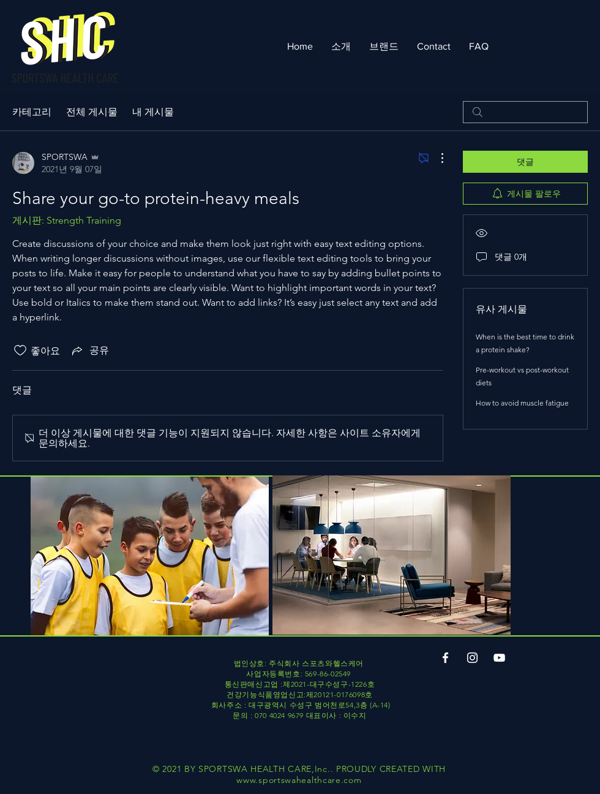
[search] (525, 112)
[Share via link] (89, 350)
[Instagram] (472, 658)
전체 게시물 (92, 112)
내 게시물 (153, 112)
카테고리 (31, 112)
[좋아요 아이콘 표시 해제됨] (20, 350)
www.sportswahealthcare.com (298, 779)
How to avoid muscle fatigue (522, 402)
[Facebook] (445, 658)
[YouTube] (499, 658)
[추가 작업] (436, 158)
